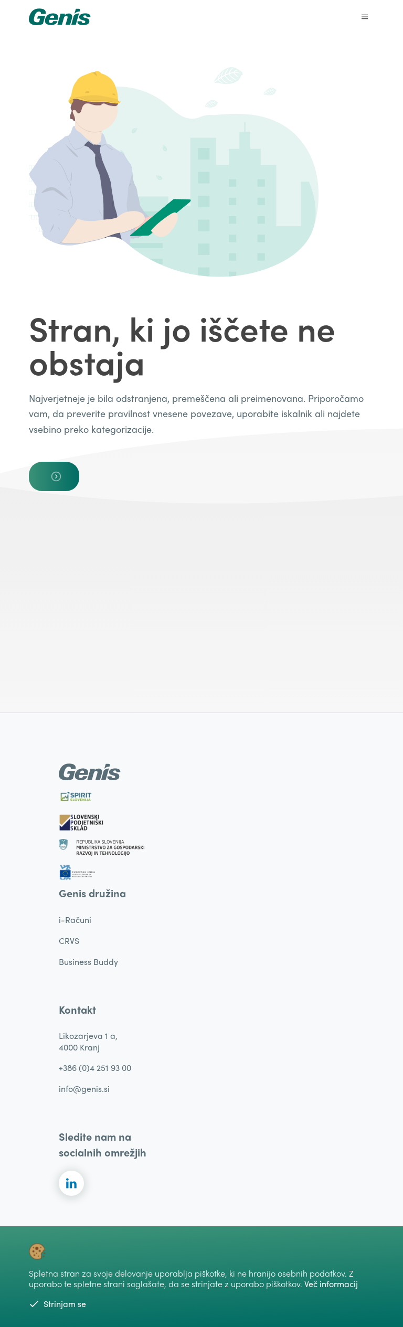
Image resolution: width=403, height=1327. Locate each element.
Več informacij (331, 1284)
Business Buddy (88, 962)
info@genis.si (84, 1088)
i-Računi (75, 920)
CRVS (69, 941)
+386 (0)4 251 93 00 (95, 1067)
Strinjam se (57, 1304)
